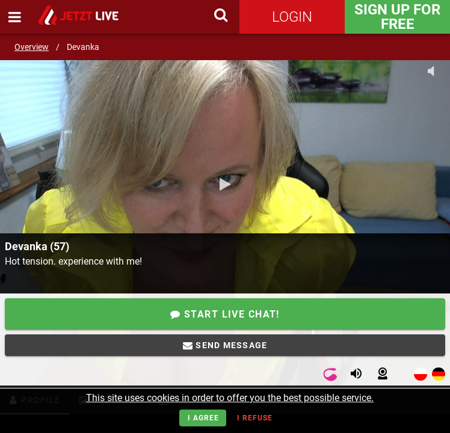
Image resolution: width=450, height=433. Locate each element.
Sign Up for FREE (397, 16)
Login (292, 16)
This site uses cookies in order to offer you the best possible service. (230, 398)
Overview (31, 47)
